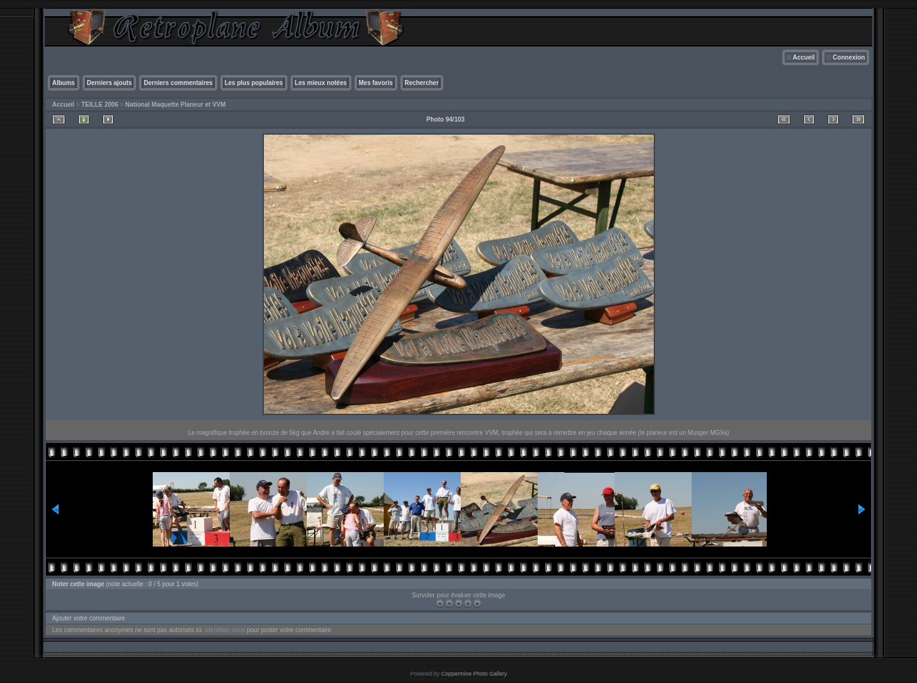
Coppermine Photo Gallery (474, 674)
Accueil (804, 57)
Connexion (849, 57)
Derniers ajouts (109, 82)
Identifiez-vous (225, 630)
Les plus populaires (254, 82)
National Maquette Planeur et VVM (175, 104)
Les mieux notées (321, 82)
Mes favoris (376, 82)
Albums (63, 82)
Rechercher (422, 82)
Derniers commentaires (177, 82)
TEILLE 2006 (99, 104)
